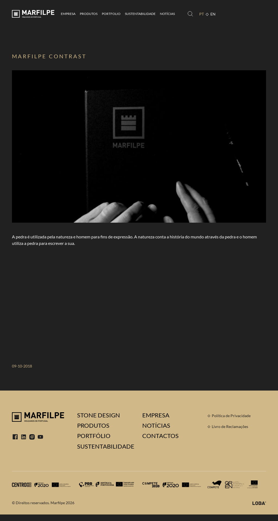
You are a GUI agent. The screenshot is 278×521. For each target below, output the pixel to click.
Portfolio (111, 14)
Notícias (167, 14)
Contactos (160, 436)
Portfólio (93, 436)
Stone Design (98, 415)
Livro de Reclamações (230, 426)
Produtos (88, 14)
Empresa (68, 14)
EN (213, 14)
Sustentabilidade (140, 14)
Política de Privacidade (231, 415)
